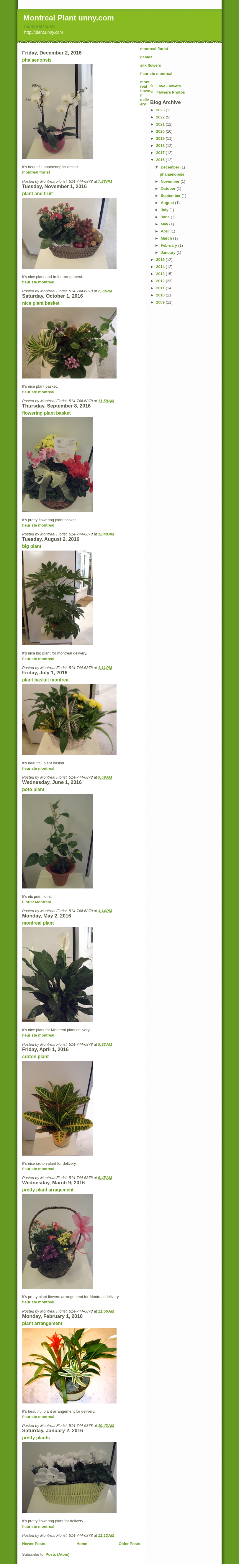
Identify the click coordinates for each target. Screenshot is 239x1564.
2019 (161, 138)
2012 (161, 281)
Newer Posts (33, 1543)
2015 (161, 259)
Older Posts (129, 1543)
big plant (31, 546)
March (167, 238)
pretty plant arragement (47, 1189)
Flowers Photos (170, 92)
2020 (161, 131)
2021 (161, 124)
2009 (161, 302)
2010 (161, 295)
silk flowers (150, 65)
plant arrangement (42, 1323)
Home (81, 1543)
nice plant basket (41, 303)
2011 (161, 288)
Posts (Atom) (58, 1554)
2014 (161, 266)
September (171, 195)
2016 (161, 160)
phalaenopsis (37, 59)
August (168, 202)
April (166, 231)
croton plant (35, 1056)
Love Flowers (168, 86)
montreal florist (39, 26)
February (169, 245)
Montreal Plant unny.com (68, 17)
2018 (161, 145)
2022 (161, 117)
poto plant (33, 789)
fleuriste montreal (38, 282)
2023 (161, 110)
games (146, 57)
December (170, 167)
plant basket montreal (46, 679)
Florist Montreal (36, 902)
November (171, 181)
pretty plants (36, 1437)
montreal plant (38, 922)
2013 (161, 274)
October (168, 188)
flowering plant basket (46, 413)
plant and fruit (37, 193)
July (165, 210)
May (165, 224)
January (168, 252)
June (166, 217)
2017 (161, 152)
